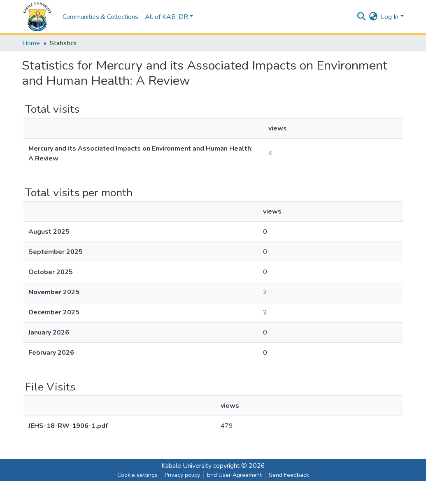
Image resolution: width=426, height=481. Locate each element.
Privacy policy (182, 475)
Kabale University (186, 465)
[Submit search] (361, 17)
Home (31, 43)
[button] (373, 17)
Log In (389, 16)
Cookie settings (137, 475)
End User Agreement (234, 475)
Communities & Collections (100, 16)
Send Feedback (289, 475)
